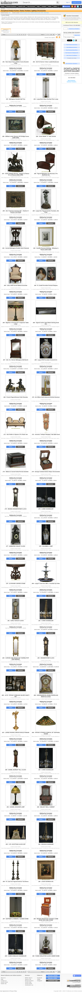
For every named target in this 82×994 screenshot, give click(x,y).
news (49, 6)
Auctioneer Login (53, 980)
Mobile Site (3, 983)
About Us (3, 977)
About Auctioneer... (72, 80)
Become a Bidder (53, 975)
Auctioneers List (29, 985)
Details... (11, 74)
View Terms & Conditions (72, 55)
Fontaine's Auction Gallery (72, 70)
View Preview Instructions (71, 44)
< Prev (3, 34)
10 (51, 34)
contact (44, 6)
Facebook (39, 977)
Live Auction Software (76, 982)
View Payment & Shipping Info (71, 52)
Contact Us (3, 980)
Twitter (38, 979)
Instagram (39, 980)
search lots (21, 6)
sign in (68, 2)
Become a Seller (52, 978)
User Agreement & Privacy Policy (8, 991)
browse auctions (11, 6)
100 (59, 34)
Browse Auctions (29, 980)
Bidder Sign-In (28, 977)
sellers (55, 6)
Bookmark (20, 74)
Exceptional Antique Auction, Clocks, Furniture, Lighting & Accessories (31, 8)
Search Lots (28, 979)
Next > (43, 34)
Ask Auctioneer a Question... (71, 63)
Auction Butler (28, 983)
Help (2, 979)
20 (53, 34)
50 (56, 34)
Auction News (4, 982)
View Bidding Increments (72, 47)
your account (31, 6)
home (2, 6)
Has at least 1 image (69, 37)
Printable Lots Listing (71, 58)
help (38, 6)
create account (77, 2)
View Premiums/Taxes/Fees (71, 50)
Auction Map (28, 982)
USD (9, 12)
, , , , (34, 12)
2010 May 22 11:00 (6, 31)
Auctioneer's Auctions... (72, 81)
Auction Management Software (74, 987)
